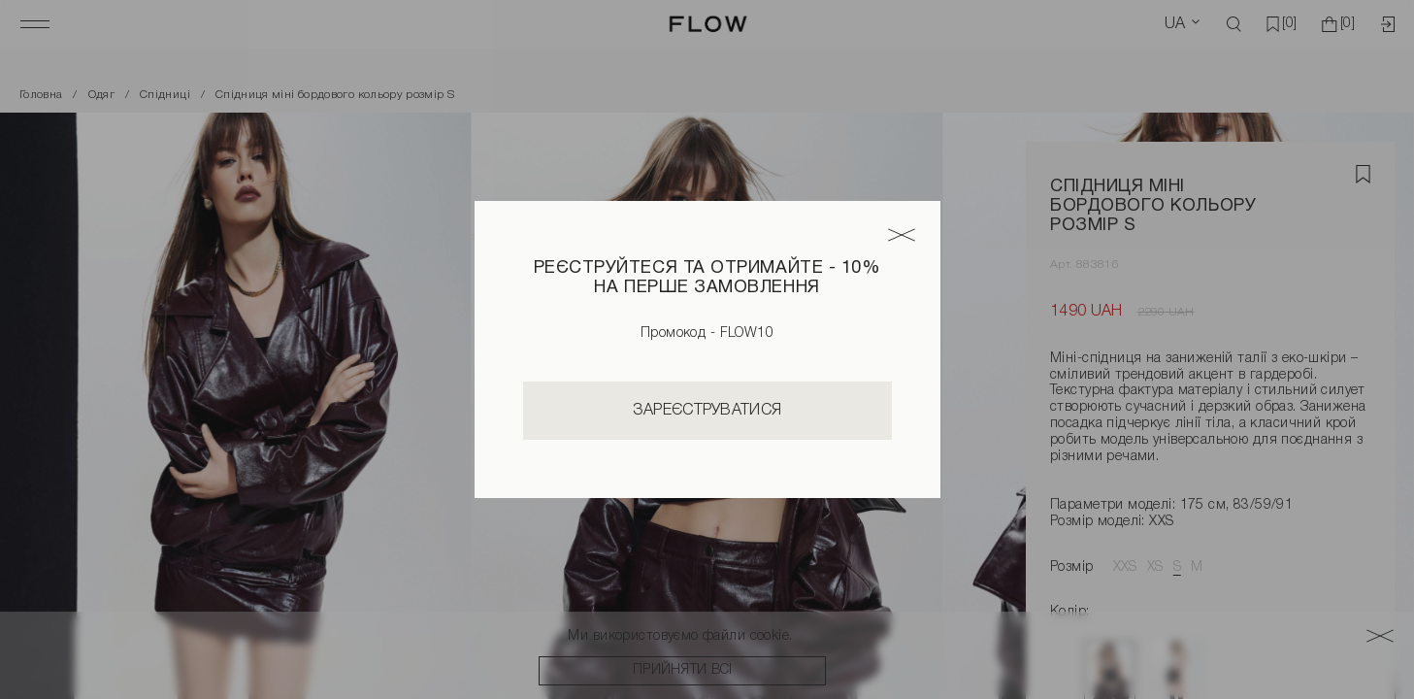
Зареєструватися (707, 410)
